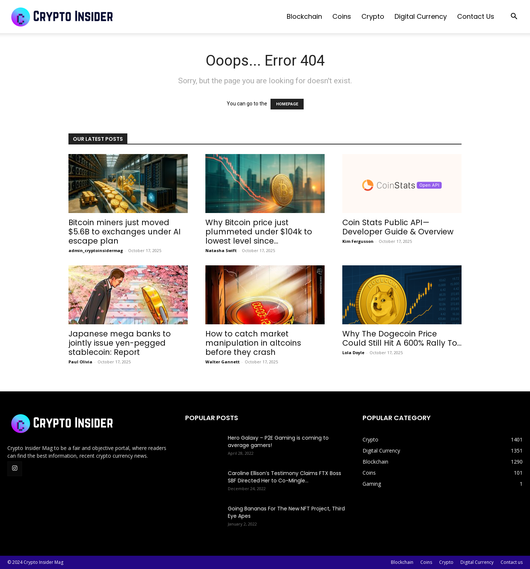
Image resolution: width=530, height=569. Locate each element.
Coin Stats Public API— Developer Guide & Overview (397, 227)
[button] (514, 17)
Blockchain (304, 16)
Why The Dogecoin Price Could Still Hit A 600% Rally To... (402, 338)
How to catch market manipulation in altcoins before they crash (253, 342)
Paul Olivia (80, 361)
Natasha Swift (221, 250)
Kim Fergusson (358, 241)
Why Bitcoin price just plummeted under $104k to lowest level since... (258, 231)
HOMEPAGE (287, 104)
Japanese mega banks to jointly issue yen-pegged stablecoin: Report (119, 342)
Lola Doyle (353, 352)
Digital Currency (421, 16)
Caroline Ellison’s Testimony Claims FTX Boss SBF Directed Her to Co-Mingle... (284, 476)
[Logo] (62, 16)
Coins (341, 16)
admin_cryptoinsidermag (95, 250)
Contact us (475, 16)
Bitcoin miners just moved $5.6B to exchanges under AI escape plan (124, 231)
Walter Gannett (222, 361)
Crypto (372, 16)
